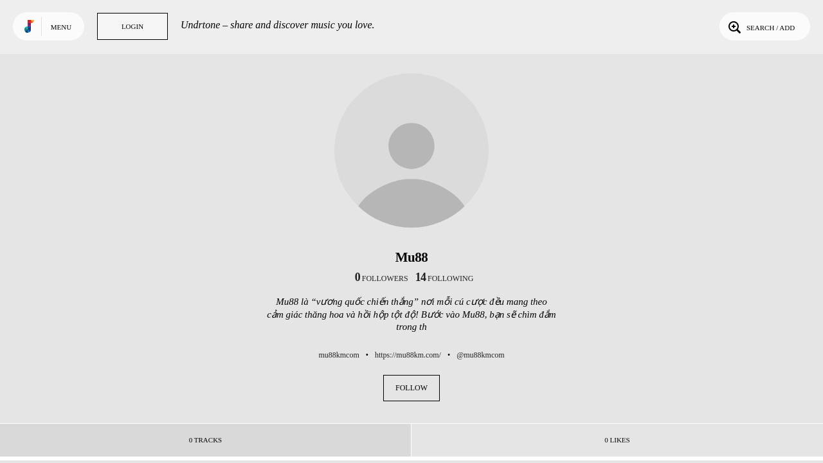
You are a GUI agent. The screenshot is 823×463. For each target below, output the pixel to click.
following (444, 278)
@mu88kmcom (480, 354)
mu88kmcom (338, 354)
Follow (411, 387)
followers (381, 278)
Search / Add (760, 26)
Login (132, 26)
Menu (61, 27)
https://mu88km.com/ (408, 354)
